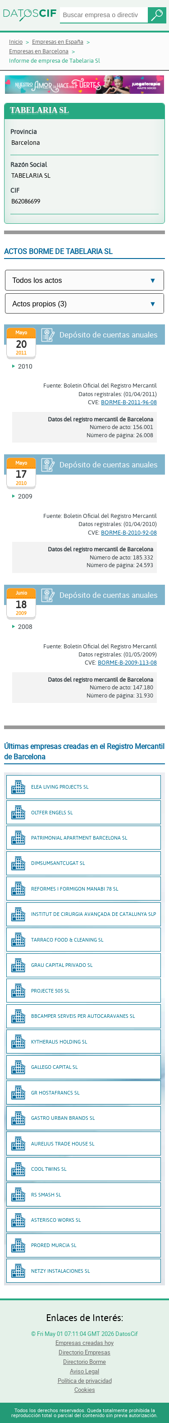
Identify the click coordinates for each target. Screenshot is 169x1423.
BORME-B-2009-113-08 (127, 662)
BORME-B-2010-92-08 (129, 532)
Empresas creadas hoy (84, 1343)
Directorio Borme (84, 1362)
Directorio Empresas (84, 1352)
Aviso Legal (84, 1371)
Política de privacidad (85, 1381)
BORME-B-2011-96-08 (129, 402)
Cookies (84, 1390)
